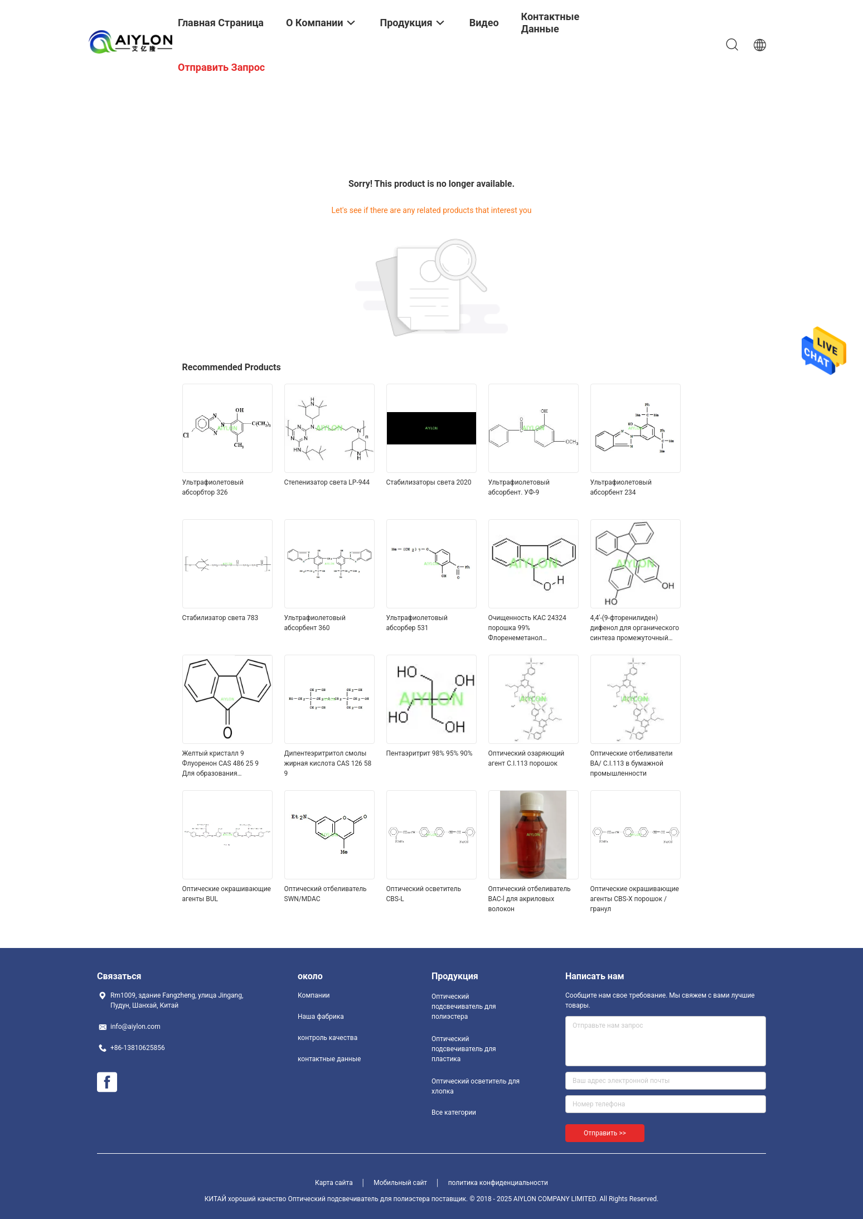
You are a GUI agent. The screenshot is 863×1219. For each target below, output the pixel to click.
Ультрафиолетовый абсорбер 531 (417, 623)
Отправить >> (605, 1133)
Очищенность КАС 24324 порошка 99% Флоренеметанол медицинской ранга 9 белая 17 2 (532, 628)
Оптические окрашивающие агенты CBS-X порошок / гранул (634, 899)
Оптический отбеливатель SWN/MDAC (325, 894)
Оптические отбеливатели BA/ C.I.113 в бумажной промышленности (631, 763)
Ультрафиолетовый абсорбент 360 (315, 623)
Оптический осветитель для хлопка (476, 1086)
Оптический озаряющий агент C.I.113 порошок (526, 758)
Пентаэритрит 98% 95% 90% (429, 753)
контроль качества (327, 1038)
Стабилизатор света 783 (220, 618)
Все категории (454, 1112)
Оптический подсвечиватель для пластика (464, 1049)
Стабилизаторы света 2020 (429, 482)
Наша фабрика (321, 1016)
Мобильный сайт (400, 1183)
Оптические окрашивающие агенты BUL (226, 894)
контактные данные (329, 1059)
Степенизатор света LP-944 (327, 482)
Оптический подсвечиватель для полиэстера (464, 1006)
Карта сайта (334, 1183)
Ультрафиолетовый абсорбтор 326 (213, 487)
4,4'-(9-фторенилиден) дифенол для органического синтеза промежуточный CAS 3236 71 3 (635, 628)
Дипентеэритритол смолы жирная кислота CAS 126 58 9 (328, 763)
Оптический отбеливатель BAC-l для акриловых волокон (529, 899)
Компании (314, 995)
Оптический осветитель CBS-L (423, 894)
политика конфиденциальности (498, 1183)
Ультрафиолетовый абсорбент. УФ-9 (519, 487)
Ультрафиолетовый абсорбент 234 (621, 487)
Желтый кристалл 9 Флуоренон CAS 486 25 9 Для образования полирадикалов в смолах (222, 763)
